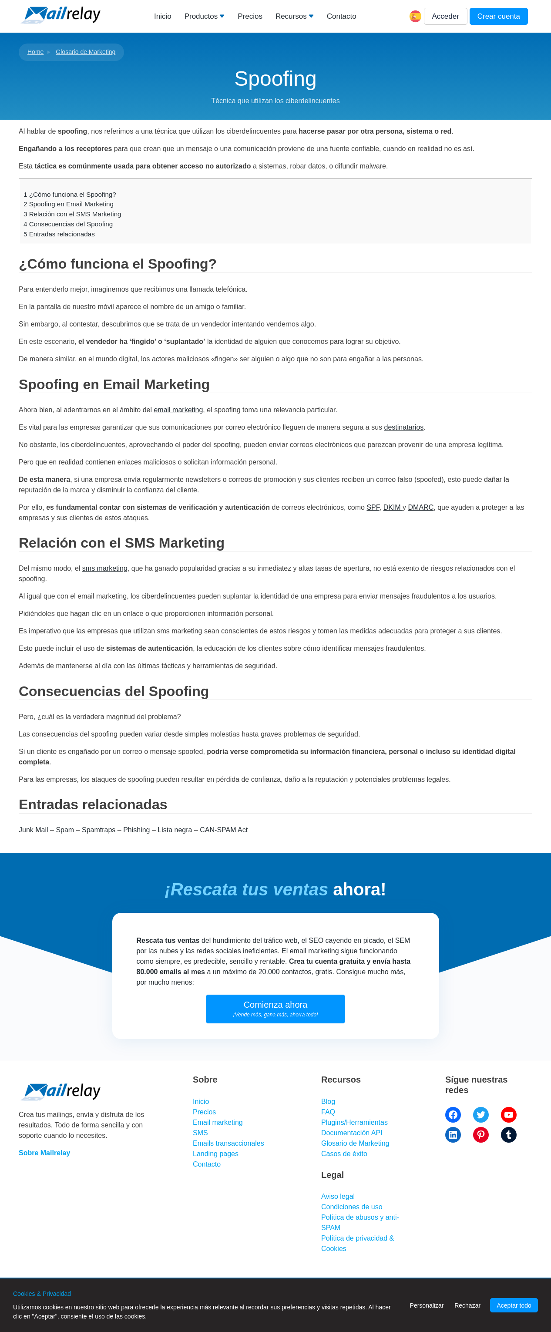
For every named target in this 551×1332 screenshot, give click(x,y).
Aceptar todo (514, 1305)
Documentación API (352, 1133)
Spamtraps (98, 830)
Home (35, 51)
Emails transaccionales (228, 1143)
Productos (201, 16)
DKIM (393, 507)
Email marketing (218, 1122)
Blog (328, 1101)
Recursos (291, 16)
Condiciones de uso (352, 1207)
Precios (250, 16)
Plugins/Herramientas (354, 1122)
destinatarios (404, 427)
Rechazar (467, 1305)
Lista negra (175, 830)
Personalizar (427, 1305)
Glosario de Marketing (85, 51)
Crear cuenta (498, 16)
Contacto (341, 16)
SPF (372, 507)
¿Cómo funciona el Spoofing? (70, 194)
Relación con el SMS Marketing (72, 214)
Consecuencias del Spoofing (68, 224)
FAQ (328, 1112)
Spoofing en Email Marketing (69, 204)
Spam (66, 830)
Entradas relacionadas (59, 234)
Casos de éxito (344, 1153)
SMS (200, 1133)
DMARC (421, 507)
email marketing (178, 410)
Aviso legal (338, 1196)
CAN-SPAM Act (224, 830)
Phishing (137, 830)
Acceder (445, 16)
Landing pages (216, 1153)
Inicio (162, 16)
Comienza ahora (275, 1009)
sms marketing (105, 568)
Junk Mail (33, 830)
